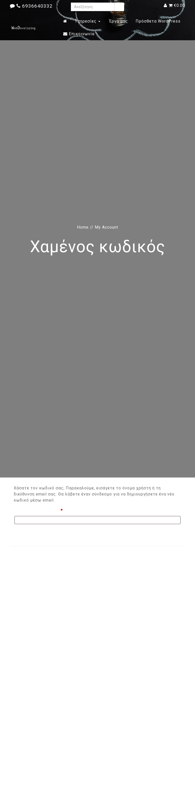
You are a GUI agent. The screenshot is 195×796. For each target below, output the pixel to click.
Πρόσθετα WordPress (158, 21)
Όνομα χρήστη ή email (49, 510)
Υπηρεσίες (87, 21)
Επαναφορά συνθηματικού (42, 531)
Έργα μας (118, 21)
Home (83, 227)
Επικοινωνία (78, 33)
